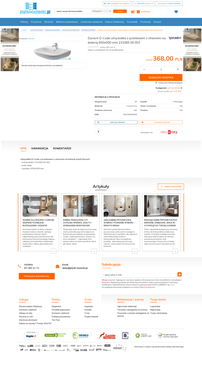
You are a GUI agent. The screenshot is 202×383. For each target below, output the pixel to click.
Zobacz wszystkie (170, 186)
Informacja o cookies (142, 347)
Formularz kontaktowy (36, 276)
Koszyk (157, 21)
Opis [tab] (23, 148)
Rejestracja (155, 309)
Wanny (24, 21)
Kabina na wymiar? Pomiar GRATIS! (35, 323)
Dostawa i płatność (156, 122)
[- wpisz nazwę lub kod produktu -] (72, 11)
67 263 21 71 (31, 267)
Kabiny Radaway (114, 21)
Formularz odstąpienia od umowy (132, 309)
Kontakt (88, 309)
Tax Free (56, 320)
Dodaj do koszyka (161, 77)
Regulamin (106, 282)
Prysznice (36, 21)
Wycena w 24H (26, 316)
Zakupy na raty (25, 313)
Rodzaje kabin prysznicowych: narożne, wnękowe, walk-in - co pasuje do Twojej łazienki (160, 223)
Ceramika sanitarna (91, 21)
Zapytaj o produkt (111, 122)
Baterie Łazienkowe (67, 21)
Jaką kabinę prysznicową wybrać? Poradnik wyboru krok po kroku (118, 223)
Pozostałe (132, 21)
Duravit (31, 39)
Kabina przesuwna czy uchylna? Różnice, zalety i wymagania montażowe (77, 223)
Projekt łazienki (91, 316)
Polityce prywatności (147, 287)
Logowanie (155, 306)
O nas (87, 313)
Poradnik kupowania (61, 309)
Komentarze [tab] (62, 148)
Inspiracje (88, 306)
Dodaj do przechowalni (168, 83)
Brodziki (48, 21)
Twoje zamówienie (158, 313)
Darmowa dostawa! (28, 320)
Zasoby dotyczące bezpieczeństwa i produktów (41, 65)
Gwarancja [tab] (39, 148)
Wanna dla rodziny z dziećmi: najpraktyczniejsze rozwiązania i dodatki (38, 223)
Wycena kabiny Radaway (30, 306)
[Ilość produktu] (161, 69)
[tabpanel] (101, 163)
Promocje (145, 21)
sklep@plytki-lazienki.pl (75, 267)
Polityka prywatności (61, 316)
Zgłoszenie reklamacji (126, 306)
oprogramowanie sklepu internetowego (168, 347)
